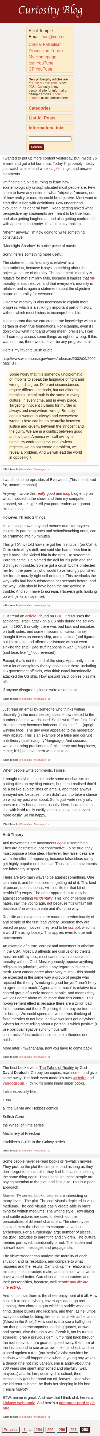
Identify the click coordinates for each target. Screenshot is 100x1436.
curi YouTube (41, 63)
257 (73, 1430)
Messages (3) (42, 698)
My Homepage (43, 57)
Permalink (26, 469)
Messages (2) (42, 605)
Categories (40, 108)
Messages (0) (42, 1056)
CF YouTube (40, 69)
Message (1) (41, 469)
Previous (11, 1430)
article (30, 616)
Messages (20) (42, 1150)
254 (39, 1430)
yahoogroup (13, 1083)
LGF (58, 616)
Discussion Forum (46, 51)
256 (62, 1430)
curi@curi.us (53, 37)
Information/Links (47, 128)
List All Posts (42, 118)
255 (50, 1430)
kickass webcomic (19, 1403)
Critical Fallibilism (45, 44)
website (79, 1078)
